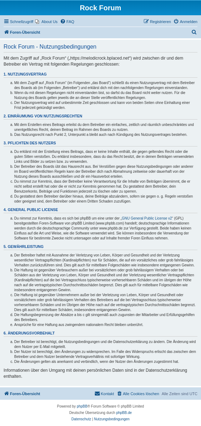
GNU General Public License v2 (147, 218)
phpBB (82, 406)
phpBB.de (124, 413)
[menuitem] (46, 21)
